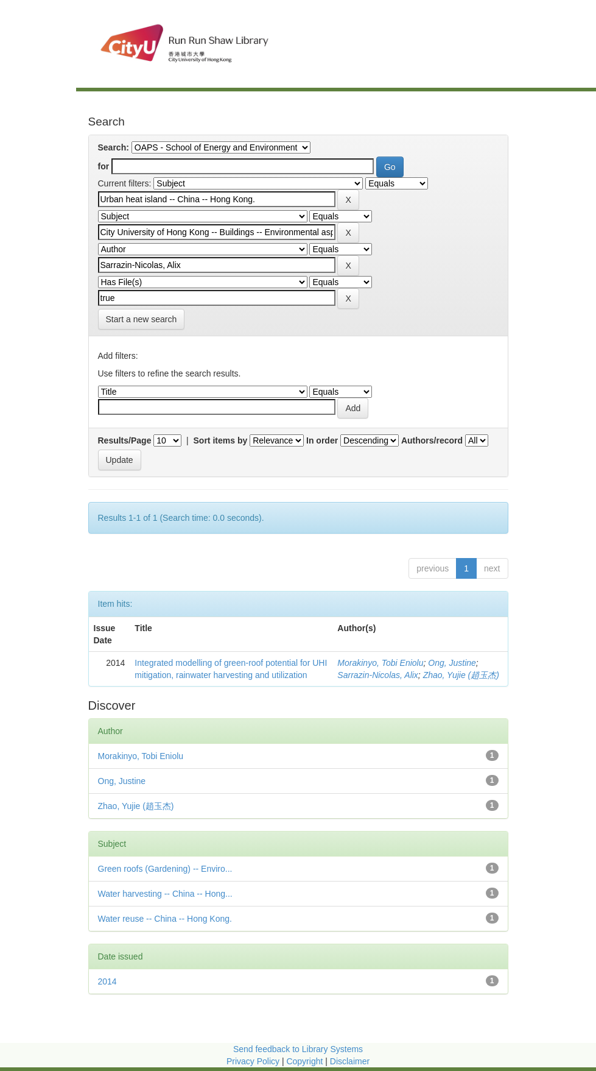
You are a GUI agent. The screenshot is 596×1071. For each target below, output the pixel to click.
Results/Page (125, 440)
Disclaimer (350, 1061)
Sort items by (221, 440)
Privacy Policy (252, 1061)
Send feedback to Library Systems (298, 1049)
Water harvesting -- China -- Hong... (165, 894)
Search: (113, 147)
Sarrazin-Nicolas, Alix (377, 675)
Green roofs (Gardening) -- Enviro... (165, 869)
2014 (107, 981)
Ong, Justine (452, 663)
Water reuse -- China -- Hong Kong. (165, 919)
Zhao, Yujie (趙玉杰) (461, 675)
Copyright (305, 1061)
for (104, 166)
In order (322, 440)
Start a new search (141, 319)
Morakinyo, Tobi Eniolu (380, 663)
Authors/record (432, 440)
